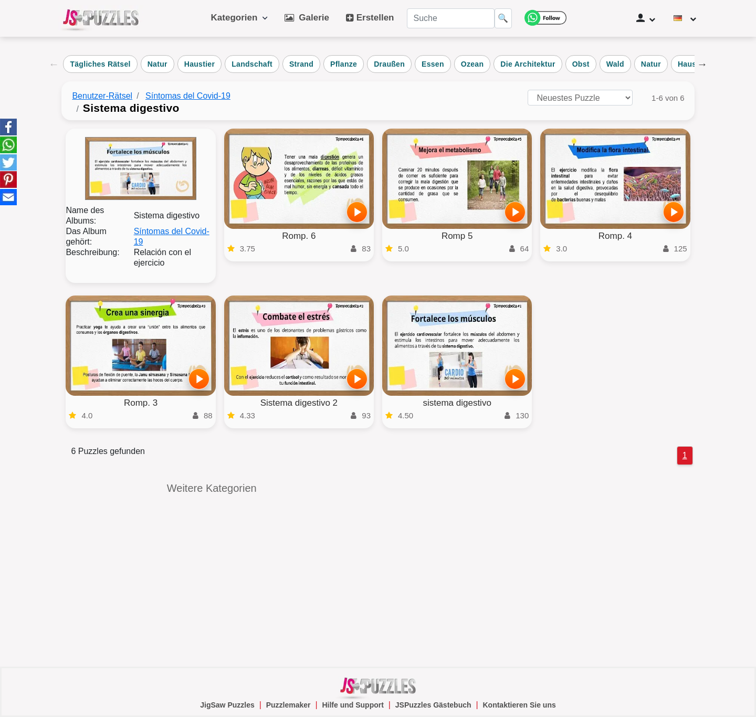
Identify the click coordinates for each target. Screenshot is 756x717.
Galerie (307, 18)
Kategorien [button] (239, 18)
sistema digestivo (457, 403)
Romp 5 (457, 236)
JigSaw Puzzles (227, 705)
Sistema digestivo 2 (299, 403)
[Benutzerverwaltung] (645, 18)
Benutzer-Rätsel (102, 95)
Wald (615, 64)
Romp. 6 (299, 236)
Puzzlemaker (288, 705)
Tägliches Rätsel (100, 64)
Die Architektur (527, 64)
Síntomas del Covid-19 (187, 95)
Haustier (199, 64)
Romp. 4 (615, 236)
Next (702, 64)
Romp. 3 (141, 403)
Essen (433, 64)
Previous (53, 64)
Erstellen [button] (370, 18)
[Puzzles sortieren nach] (580, 98)
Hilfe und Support (352, 705)
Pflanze (343, 64)
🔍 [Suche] (503, 18)
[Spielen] (357, 212)
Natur (157, 64)
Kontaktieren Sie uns (518, 705)
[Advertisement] (544, 556)
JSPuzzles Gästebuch (433, 705)
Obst (581, 64)
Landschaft (252, 64)
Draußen (389, 64)
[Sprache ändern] (685, 18)
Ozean (472, 64)
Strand (301, 64)
